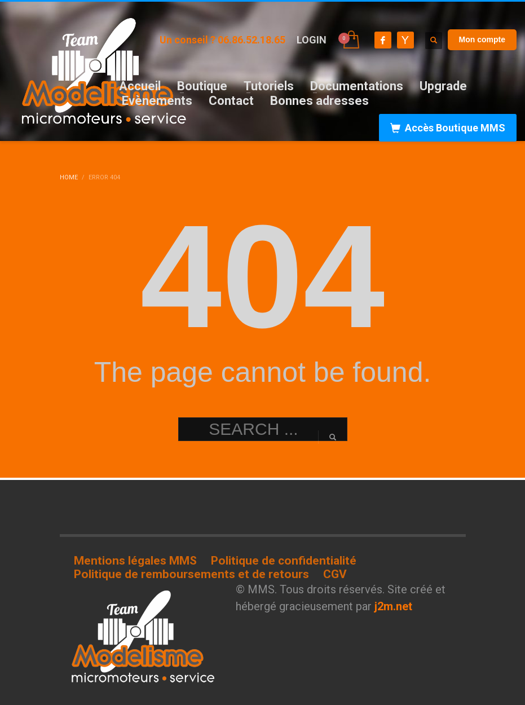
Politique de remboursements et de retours (191, 574)
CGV (335, 574)
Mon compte (482, 39)
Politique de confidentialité (283, 560)
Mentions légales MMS (135, 560)
